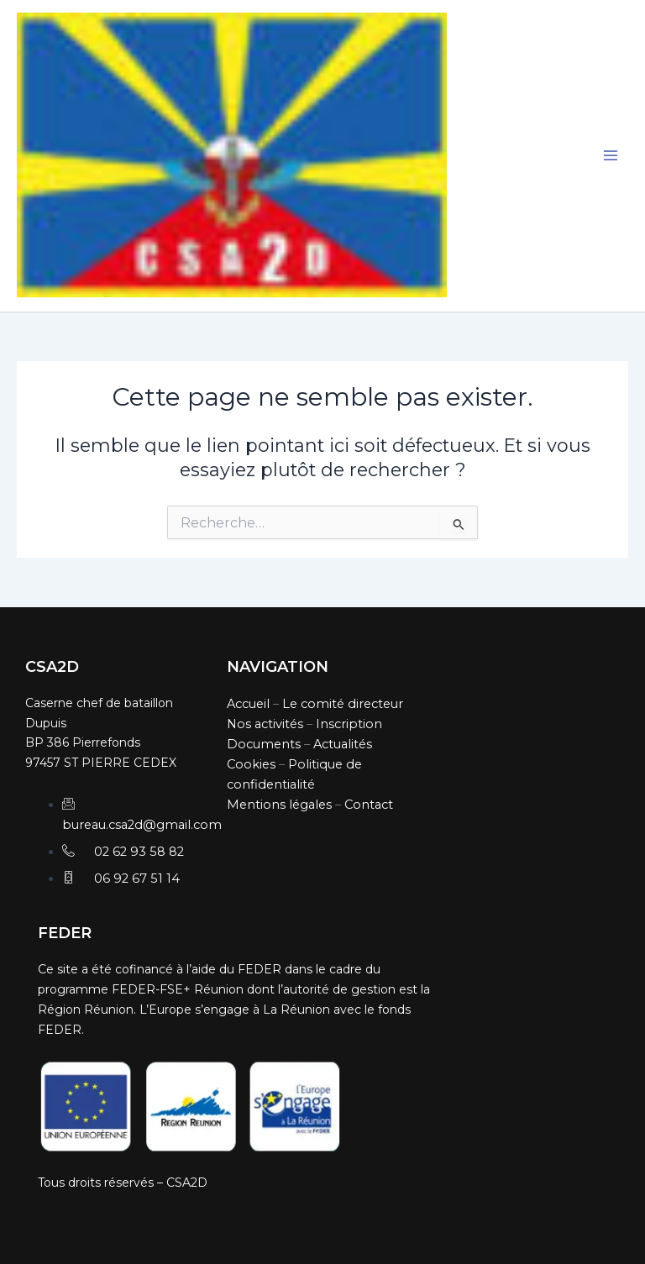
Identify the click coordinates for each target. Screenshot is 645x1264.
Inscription (349, 724)
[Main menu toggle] (610, 156)
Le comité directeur (342, 703)
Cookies (251, 764)
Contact (368, 804)
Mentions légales (279, 804)
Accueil (248, 703)
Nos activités (265, 724)
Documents (264, 744)
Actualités (342, 744)
